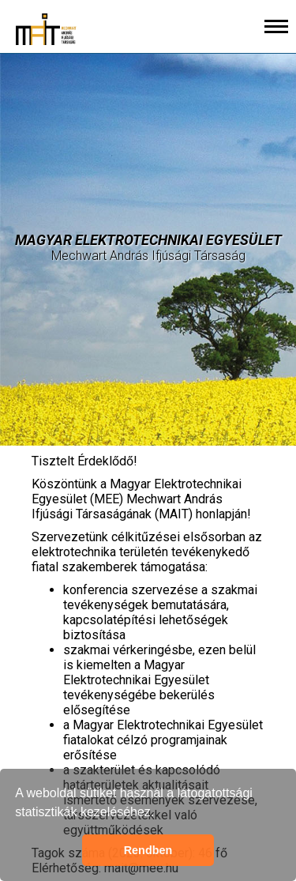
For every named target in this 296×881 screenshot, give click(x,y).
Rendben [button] (148, 850)
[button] (160, 813)
